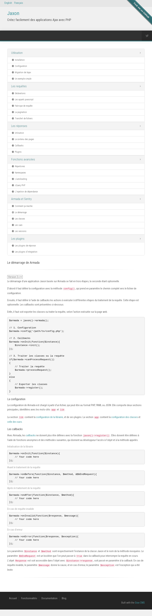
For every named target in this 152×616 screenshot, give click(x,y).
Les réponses (19, 126)
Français (18, 2)
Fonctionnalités (29, 604)
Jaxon (13, 13)
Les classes (18, 218)
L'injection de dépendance (24, 191)
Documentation (49, 604)
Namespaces (18, 172)
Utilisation (17, 53)
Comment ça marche (21, 206)
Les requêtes (19, 86)
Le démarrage (19, 212)
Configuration (19, 66)
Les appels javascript (22, 99)
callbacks (31, 439)
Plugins (16, 152)
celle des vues (14, 425)
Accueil (13, 604)
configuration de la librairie (49, 420)
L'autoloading (19, 179)
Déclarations (18, 93)
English (8, 2)
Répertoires (18, 166)
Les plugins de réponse (23, 245)
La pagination (19, 112)
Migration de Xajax (21, 72)
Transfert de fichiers (22, 118)
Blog (64, 604)
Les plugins (17, 238)
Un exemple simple (21, 78)
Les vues (16, 225)
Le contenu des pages (22, 139)
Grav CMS (140, 609)
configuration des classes (124, 420)
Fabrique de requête (21, 106)
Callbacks (17, 145)
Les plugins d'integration (24, 252)
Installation (18, 60)
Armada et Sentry (21, 199)
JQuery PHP (18, 185)
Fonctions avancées (23, 159)
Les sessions (18, 231)
